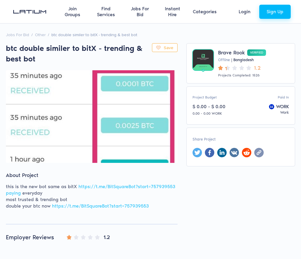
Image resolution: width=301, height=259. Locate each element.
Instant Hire (172, 11)
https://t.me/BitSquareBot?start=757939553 (100, 206)
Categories (205, 11)
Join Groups (72, 11)
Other (40, 34)
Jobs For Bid (140, 11)
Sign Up (275, 11)
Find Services (106, 11)
